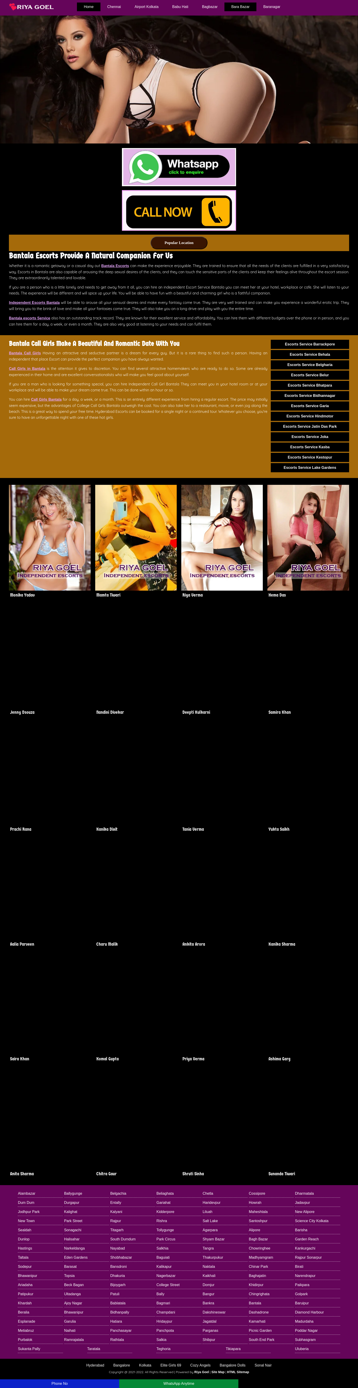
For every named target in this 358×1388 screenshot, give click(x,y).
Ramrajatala (74, 1340)
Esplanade (26, 1321)
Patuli (114, 1294)
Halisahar (72, 1239)
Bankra (208, 1303)
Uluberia (302, 1349)
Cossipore (257, 1193)
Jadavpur (302, 1203)
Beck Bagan (74, 1285)
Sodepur (25, 1267)
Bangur (208, 1294)
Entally (115, 1203)
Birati (299, 1267)
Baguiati (163, 1257)
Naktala (209, 1267)
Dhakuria (117, 1276)
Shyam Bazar (213, 1239)
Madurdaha (304, 1321)
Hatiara (116, 1321)
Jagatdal (209, 1321)
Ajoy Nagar (73, 1303)
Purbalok (25, 1340)
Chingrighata (259, 1294)
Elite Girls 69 (171, 1365)
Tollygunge (165, 1230)
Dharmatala (304, 1193)
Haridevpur (211, 1203)
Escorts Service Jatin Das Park (310, 426)
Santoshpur (258, 1221)
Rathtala (117, 1340)
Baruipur (302, 1303)
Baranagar (271, 7)
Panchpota (165, 1330)
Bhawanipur (27, 1276)
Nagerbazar (166, 1276)
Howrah (255, 1203)
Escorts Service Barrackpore (310, 344)
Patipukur (25, 1294)
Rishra (161, 1221)
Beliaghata (165, 1193)
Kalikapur (164, 1267)
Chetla (208, 1193)
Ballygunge (73, 1193)
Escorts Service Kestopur (310, 457)
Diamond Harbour (309, 1312)
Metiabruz (26, 1330)
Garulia (70, 1321)
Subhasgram (305, 1340)
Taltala (23, 1257)
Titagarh (117, 1230)
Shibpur (209, 1340)
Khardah (25, 1303)
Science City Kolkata (312, 1221)
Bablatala (118, 1303)
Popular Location (179, 243)
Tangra (208, 1248)
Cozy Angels (200, 1365)
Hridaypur (164, 1321)
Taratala (93, 1349)
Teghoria (163, 1349)
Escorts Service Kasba (310, 447)
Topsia (69, 1276)
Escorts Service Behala (310, 354)
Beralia (23, 1312)
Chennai (114, 7)
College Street (167, 1285)
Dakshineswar (214, 1312)
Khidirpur (256, 1285)
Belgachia (118, 1193)
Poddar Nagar (306, 1330)
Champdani (165, 1312)
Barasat (70, 1267)
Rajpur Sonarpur (308, 1257)
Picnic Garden (260, 1330)
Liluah (207, 1212)
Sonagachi (73, 1230)
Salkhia (162, 1248)
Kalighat (70, 1212)
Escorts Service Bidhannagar (309, 396)
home (89, 7)
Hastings (25, 1248)
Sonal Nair (263, 1365)
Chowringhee (259, 1248)
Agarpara (210, 1230)
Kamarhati (257, 1321)
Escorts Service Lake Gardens (310, 468)
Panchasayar (121, 1330)
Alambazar (26, 1193)
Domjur (208, 1285)
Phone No (59, 1383)
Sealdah (24, 1230)
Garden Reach (307, 1239)
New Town (26, 1221)
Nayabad (117, 1248)
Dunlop (23, 1239)
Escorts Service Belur (310, 375)
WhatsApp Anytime (178, 1383)
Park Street (73, 1221)
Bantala (255, 1303)
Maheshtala (258, 1212)
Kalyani (116, 1212)
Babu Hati (180, 7)
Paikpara (302, 1285)
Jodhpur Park (28, 1212)
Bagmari (163, 1303)
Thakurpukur (213, 1257)
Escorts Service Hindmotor (310, 416)
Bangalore (121, 1365)
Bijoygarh (118, 1285)
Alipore (254, 1230)
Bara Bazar (240, 7)
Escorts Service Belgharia (309, 365)
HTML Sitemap (238, 1372)
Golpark (301, 1294)
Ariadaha (25, 1285)
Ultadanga (72, 1294)
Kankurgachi (305, 1248)
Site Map (218, 1372)
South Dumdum (123, 1239)
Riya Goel (201, 1372)
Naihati (70, 1330)
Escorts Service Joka (310, 437)
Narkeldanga (74, 1248)
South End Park (261, 1340)
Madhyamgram (261, 1257)
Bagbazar (210, 7)
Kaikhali (209, 1276)
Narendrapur (305, 1276)
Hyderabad (95, 1365)
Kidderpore (165, 1212)
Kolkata (145, 1365)
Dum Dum (26, 1203)
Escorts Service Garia (310, 406)
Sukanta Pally (29, 1349)
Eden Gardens (76, 1257)
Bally (160, 1294)
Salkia (161, 1340)
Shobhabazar (121, 1257)
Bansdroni (118, 1267)
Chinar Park (258, 1267)
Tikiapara (233, 1349)
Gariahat (163, 1203)
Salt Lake (210, 1221)
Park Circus (165, 1239)
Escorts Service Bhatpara (310, 385)
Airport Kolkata (146, 7)
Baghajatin (257, 1276)
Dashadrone (259, 1312)
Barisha (301, 1230)
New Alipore (304, 1212)
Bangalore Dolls (232, 1365)
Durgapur (71, 1203)
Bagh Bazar (258, 1239)
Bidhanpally (119, 1312)
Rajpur (115, 1221)
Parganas (210, 1330)
